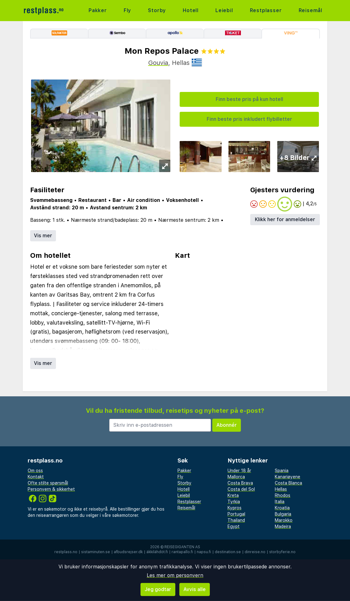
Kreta (233, 495)
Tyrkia (234, 501)
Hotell (191, 10)
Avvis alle (194, 589)
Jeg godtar (158, 589)
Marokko (283, 520)
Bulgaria (283, 514)
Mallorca (236, 476)
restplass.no (65, 552)
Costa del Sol (241, 489)
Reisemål (310, 10)
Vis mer (43, 236)
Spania (281, 470)
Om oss (35, 470)
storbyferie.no (282, 552)
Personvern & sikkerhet (51, 489)
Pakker (98, 10)
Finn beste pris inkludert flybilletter (249, 119)
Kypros (235, 507)
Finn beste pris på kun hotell (249, 99)
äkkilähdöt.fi (157, 552)
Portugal (236, 514)
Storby (157, 10)
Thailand (236, 520)
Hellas (281, 489)
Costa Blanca (288, 482)
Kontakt (36, 476)
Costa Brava (240, 482)
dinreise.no (255, 552)
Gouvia (158, 62)
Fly (127, 10)
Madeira (283, 526)
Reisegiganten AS (182, 547)
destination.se (228, 552)
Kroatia (282, 507)
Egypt (234, 526)
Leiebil (224, 10)
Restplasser (266, 10)
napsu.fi (204, 552)
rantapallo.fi (182, 552)
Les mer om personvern (175, 575)
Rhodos (282, 495)
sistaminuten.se (95, 552)
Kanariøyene (287, 476)
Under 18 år (239, 470)
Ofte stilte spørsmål (48, 482)
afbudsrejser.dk (128, 552)
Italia (279, 501)
